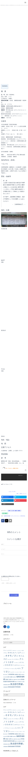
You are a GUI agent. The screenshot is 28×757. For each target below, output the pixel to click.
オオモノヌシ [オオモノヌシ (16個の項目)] (11, 655)
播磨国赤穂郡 (7, 516)
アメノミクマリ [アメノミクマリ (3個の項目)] (7, 650)
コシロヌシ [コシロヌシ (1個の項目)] (16, 662)
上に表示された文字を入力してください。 (11, 576)
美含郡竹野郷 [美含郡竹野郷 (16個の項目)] (16, 684)
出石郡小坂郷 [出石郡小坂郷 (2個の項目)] (9, 677)
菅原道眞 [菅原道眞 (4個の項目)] (18, 687)
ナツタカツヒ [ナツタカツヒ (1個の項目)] (12, 668)
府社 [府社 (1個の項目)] (12, 679)
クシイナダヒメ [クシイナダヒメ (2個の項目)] (15, 659)
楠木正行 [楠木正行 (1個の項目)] (16, 681)
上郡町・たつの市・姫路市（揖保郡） (14, 510)
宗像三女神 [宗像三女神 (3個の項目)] (8, 679)
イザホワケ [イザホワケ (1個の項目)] (14, 650)
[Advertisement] (14, 40)
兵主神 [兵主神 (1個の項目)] (4, 677)
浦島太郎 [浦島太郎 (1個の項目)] (20, 681)
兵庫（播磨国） (5, 513)
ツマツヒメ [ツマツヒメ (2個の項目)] (7, 668)
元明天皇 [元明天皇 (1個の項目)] (22, 674)
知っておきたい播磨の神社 (12, 468)
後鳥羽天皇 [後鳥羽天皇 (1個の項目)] (16, 679)
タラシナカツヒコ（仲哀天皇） (18, 516)
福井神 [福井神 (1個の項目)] (8, 684)
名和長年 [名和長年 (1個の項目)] (14, 677)
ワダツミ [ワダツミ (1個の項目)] (20, 672)
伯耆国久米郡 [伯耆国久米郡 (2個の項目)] (17, 674)
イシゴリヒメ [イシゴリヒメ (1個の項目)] (18, 650)
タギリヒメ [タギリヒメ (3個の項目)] (17, 665)
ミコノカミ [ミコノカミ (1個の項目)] (17, 672)
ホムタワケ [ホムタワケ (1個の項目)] (12, 672)
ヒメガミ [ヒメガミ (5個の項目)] (18, 668)
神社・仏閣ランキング (21, 493)
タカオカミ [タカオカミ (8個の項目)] (9, 665)
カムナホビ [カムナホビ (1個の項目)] (9, 659)
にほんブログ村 (12, 491)
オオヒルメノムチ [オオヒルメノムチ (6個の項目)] (14, 653)
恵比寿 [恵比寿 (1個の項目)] (19, 679)
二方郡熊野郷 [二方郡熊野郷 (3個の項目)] (10, 674)
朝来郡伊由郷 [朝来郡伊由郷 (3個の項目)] (10, 681)
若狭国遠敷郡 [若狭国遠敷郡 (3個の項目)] (11, 687)
